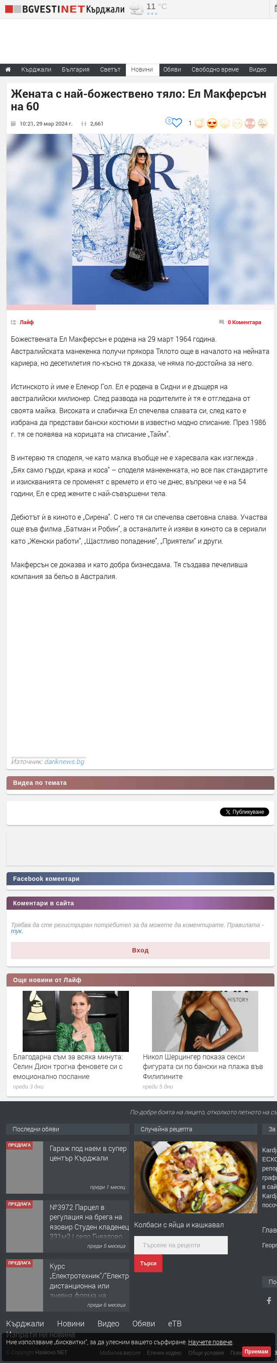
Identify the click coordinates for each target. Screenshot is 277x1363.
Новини (142, 69)
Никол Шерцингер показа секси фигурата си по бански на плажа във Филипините (203, 1066)
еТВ (175, 1323)
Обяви (143, 1323)
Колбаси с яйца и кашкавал (179, 1224)
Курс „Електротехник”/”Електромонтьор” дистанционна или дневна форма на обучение (106, 1285)
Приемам (256, 1352)
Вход (140, 950)
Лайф (27, 322)
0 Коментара (244, 322)
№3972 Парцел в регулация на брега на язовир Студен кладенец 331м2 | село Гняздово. (89, 1221)
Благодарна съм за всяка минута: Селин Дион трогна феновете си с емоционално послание (68, 1066)
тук (16, 931)
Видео (108, 1323)
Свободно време (215, 69)
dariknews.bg (64, 761)
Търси (148, 1263)
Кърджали (25, 1323)
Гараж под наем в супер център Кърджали (88, 1153)
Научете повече (210, 1342)
